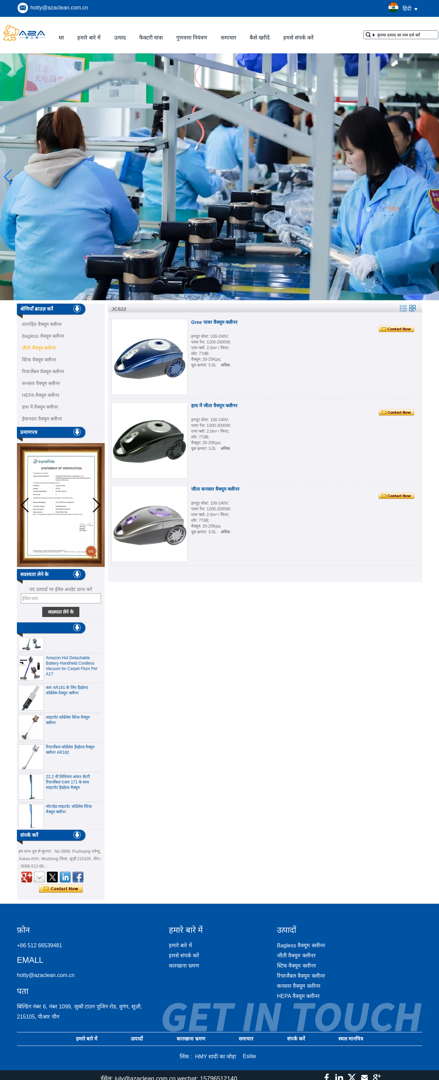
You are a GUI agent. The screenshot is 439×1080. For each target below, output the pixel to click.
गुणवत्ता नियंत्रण (191, 38)
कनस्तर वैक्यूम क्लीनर (41, 383)
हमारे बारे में (89, 38)
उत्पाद (120, 38)
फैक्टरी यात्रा (151, 38)
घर (61, 38)
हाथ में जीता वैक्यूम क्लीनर (214, 405)
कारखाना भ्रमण (184, 966)
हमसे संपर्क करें (298, 38)
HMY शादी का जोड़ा (215, 1056)
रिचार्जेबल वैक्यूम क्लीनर (43, 371)
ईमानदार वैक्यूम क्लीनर (42, 418)
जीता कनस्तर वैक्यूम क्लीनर (215, 489)
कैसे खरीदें (260, 38)
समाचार (228, 38)
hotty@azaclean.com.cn (59, 7)
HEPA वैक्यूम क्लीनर (40, 395)
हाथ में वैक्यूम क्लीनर (40, 407)
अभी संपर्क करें (61, 888)
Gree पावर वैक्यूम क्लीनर (214, 322)
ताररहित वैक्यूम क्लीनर (42, 324)
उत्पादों (137, 1039)
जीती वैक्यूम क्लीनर (39, 348)
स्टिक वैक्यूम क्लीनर (39, 359)
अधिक (225, 365)
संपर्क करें (296, 1039)
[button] (203, 294)
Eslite (249, 1056)
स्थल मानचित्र (350, 1039)
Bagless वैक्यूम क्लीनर (43, 336)
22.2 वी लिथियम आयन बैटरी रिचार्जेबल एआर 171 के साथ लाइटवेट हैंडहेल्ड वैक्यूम (68, 784)
